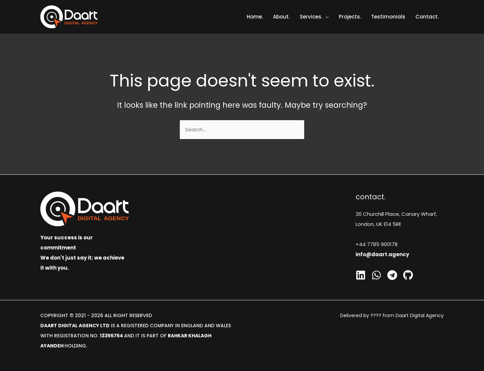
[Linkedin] (361, 275)
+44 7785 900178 (377, 244)
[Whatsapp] (376, 275)
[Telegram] (392, 275)
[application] (325, 16)
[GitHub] (408, 275)
